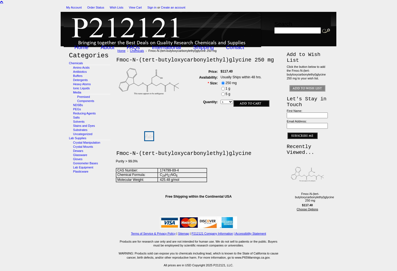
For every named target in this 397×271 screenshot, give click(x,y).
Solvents (79, 121)
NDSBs (78, 105)
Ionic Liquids (81, 88)
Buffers (77, 75)
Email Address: (297, 121)
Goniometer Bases (85, 163)
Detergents (80, 80)
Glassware (80, 155)
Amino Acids (81, 67)
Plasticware (80, 171)
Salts (76, 117)
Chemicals (76, 63)
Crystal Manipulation (86, 142)
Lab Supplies (77, 138)
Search (283, 24)
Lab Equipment (83, 167)
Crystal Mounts (83, 146)
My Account (74, 7)
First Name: (294, 110)
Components (85, 101)
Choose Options (307, 209)
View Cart (135, 7)
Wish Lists (117, 7)
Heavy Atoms (82, 84)
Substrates (80, 130)
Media (77, 92)
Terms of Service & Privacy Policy (153, 233)
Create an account (173, 7)
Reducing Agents (84, 113)
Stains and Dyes (84, 125)
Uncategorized (82, 134)
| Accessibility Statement (250, 233)
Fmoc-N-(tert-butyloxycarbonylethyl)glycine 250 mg (314, 197)
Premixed (83, 96)
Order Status (95, 7)
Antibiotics (80, 71)
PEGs (77, 109)
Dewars (78, 150)
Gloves (77, 159)
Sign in (151, 7)
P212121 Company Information (212, 233)
